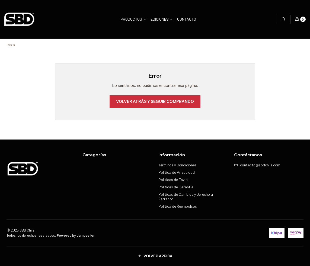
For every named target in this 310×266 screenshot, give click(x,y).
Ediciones (162, 19)
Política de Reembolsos (177, 206)
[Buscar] (283, 19)
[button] (155, 256)
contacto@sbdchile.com (257, 165)
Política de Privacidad (176, 172)
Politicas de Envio (173, 179)
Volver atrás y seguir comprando (155, 101)
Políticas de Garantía (175, 187)
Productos (133, 19)
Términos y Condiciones (177, 165)
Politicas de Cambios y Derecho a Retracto (185, 196)
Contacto (186, 19)
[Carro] (300, 19)
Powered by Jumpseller (76, 235)
